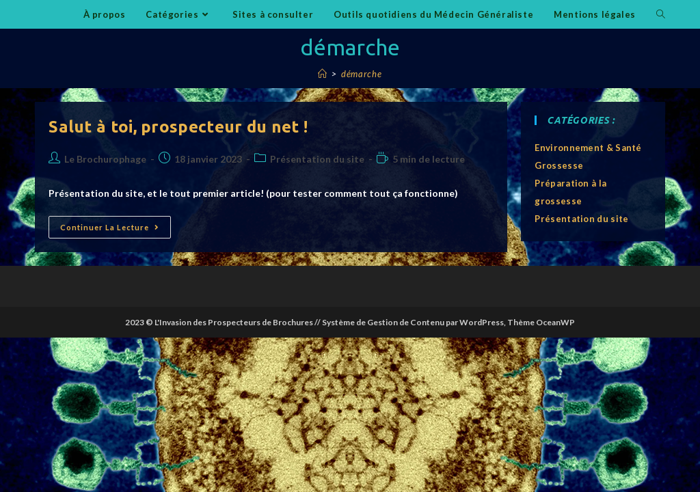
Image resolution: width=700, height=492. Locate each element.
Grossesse (559, 165)
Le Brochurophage (105, 159)
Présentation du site (317, 159)
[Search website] (660, 14)
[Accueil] (322, 73)
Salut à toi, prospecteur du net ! (178, 127)
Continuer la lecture (115, 229)
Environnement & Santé (588, 147)
